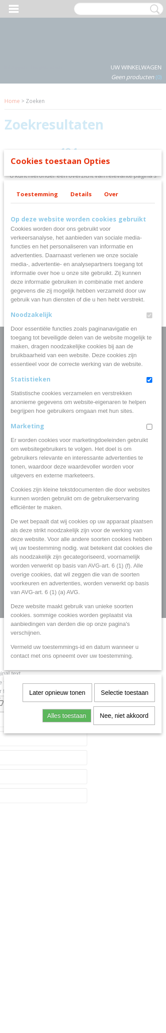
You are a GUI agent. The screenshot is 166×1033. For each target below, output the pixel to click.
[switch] (149, 443)
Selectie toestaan (124, 819)
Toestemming (37, 321)
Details (81, 321)
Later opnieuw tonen (57, 819)
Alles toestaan (66, 842)
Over (111, 321)
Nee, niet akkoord (124, 842)
